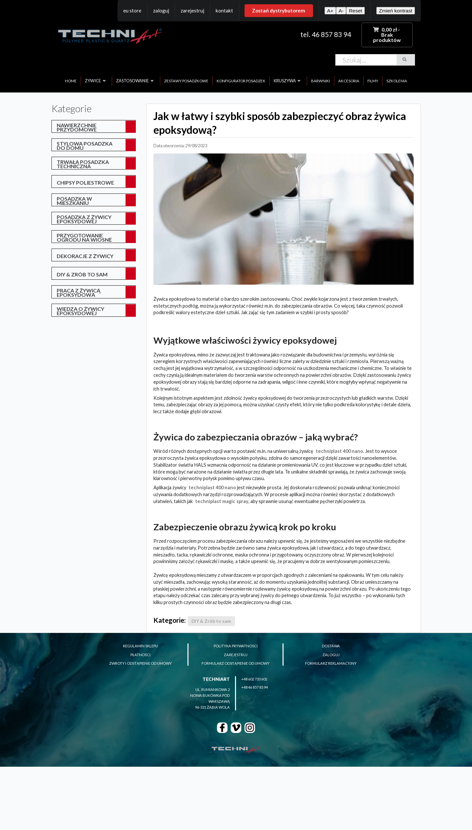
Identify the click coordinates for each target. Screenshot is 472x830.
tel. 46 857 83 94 (325, 34)
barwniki (320, 81)
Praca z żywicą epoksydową (78, 292)
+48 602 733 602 (254, 679)
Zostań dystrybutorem (278, 10)
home (71, 81)
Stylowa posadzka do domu (84, 145)
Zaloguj (161, 10)
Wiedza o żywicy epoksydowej (80, 311)
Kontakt (224, 10)
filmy (372, 81)
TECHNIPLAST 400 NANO (339, 451)
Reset (355, 10)
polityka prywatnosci (236, 646)
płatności (140, 655)
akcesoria (348, 81)
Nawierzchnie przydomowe (77, 127)
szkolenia (396, 81)
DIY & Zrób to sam (82, 274)
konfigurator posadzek (241, 81)
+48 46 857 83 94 (254, 687)
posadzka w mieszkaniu (74, 200)
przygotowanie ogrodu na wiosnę (84, 237)
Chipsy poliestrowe (85, 182)
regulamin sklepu (140, 646)
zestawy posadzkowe (186, 81)
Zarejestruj (192, 10)
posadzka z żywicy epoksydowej (84, 219)
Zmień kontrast (395, 10)
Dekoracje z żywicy (85, 256)
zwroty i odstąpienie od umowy (140, 663)
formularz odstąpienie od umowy (235, 663)
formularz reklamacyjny (331, 663)
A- (341, 10)
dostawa (331, 646)
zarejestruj (235, 655)
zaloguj (331, 655)
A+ (330, 10)
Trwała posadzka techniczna (83, 164)
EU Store (132, 10)
